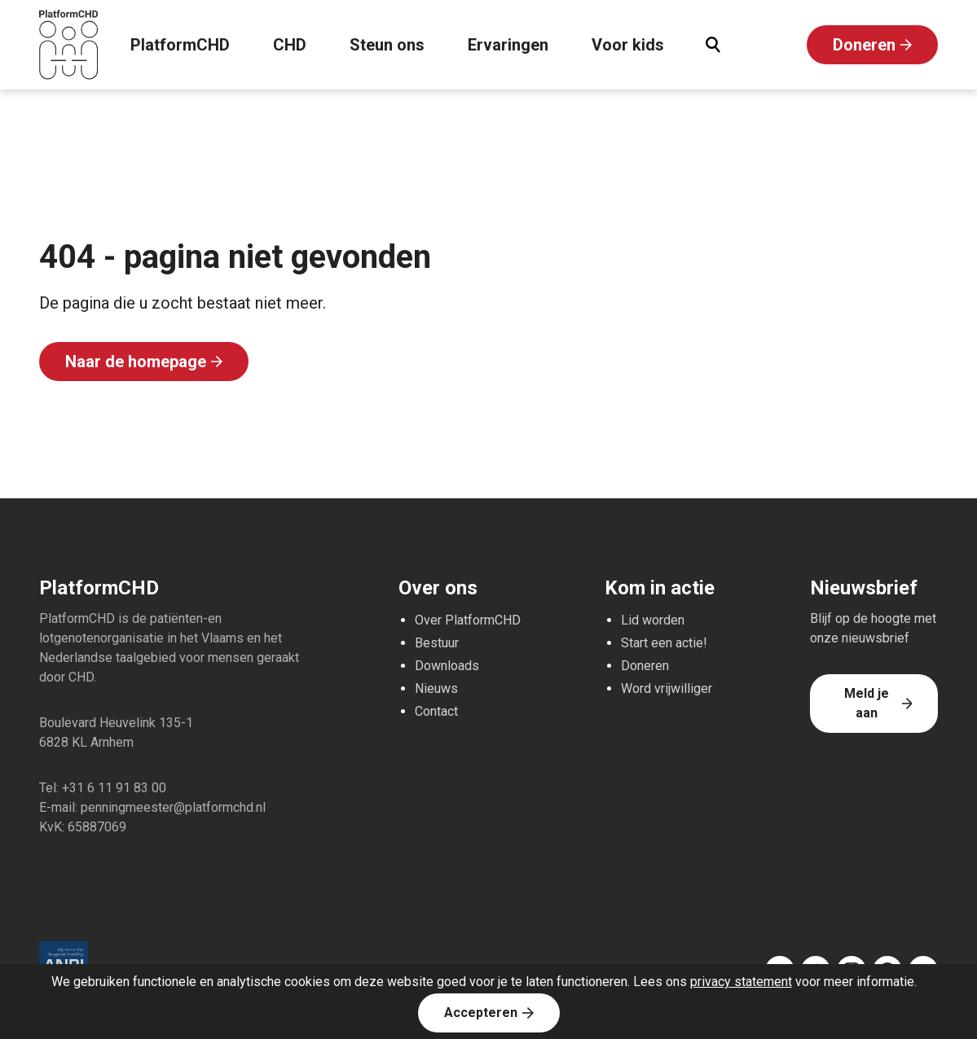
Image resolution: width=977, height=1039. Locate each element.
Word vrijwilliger (666, 688)
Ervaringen (508, 45)
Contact (436, 711)
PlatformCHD (180, 45)
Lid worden (652, 620)
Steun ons (387, 45)
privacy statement (741, 981)
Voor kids (628, 45)
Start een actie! (664, 643)
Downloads (447, 665)
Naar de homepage (135, 361)
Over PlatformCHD (468, 620)
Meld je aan (866, 703)
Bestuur (437, 643)
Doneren (864, 45)
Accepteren (480, 1012)
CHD (289, 45)
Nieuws (436, 688)
